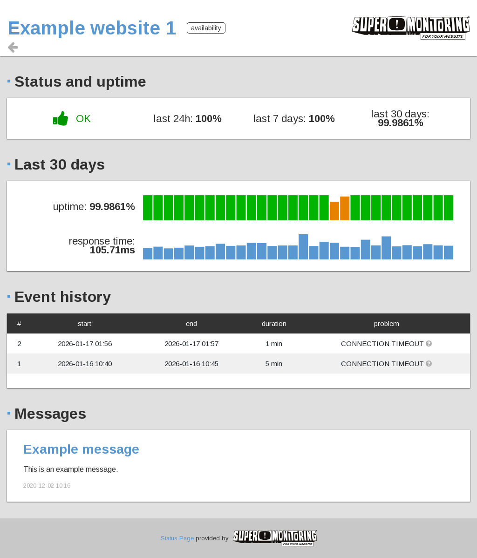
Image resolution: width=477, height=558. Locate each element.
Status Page (177, 538)
